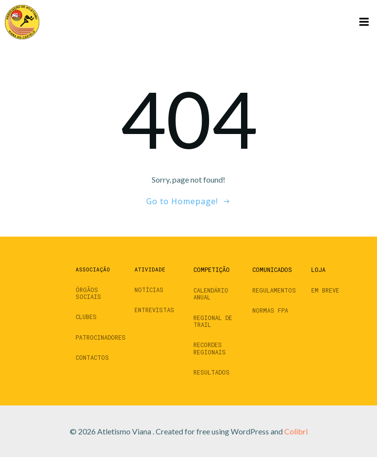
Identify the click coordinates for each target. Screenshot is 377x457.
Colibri (296, 431)
